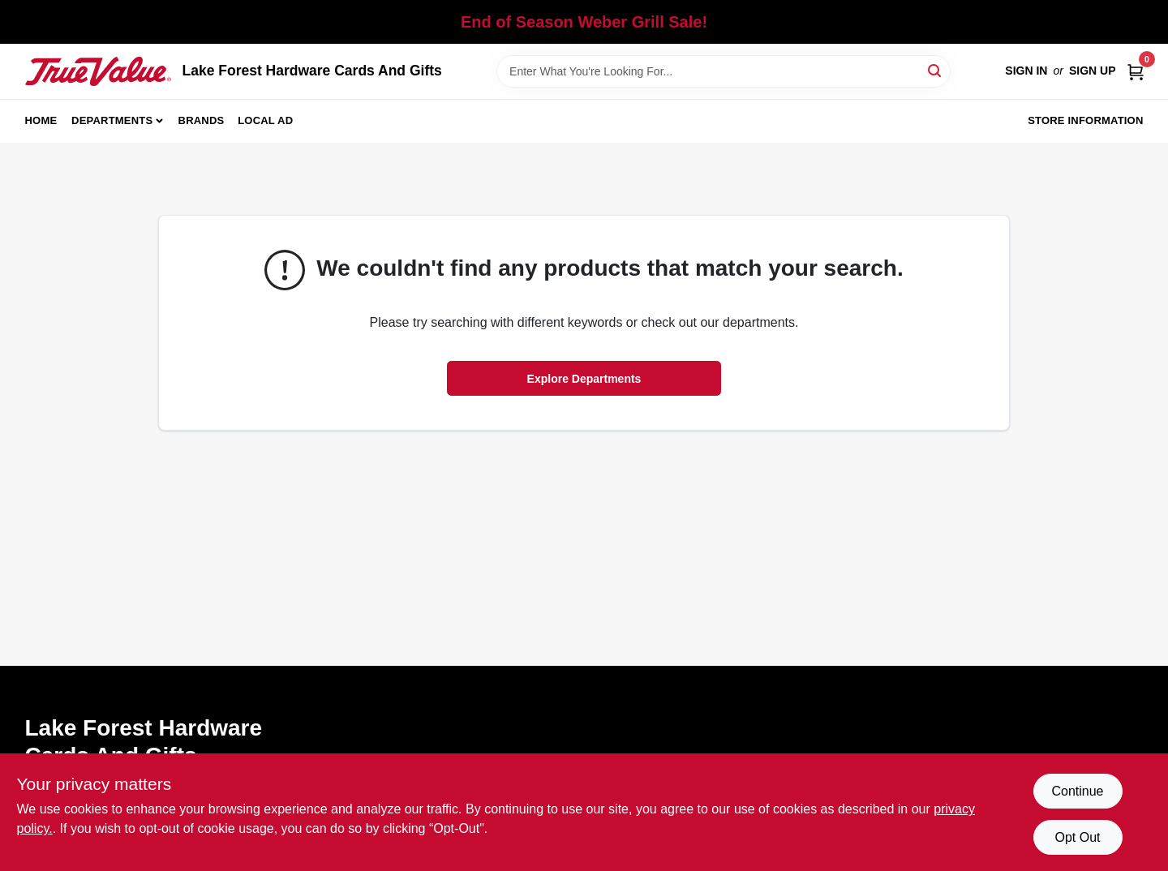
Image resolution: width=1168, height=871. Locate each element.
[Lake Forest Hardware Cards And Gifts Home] (98, 71)
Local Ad (265, 120)
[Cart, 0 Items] (1135, 70)
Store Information (1085, 120)
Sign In (1026, 70)
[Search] (935, 70)
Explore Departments (584, 378)
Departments (111, 120)
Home (41, 120)
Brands (201, 120)
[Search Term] (723, 71)
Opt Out (1077, 837)
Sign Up (1092, 70)
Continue (1077, 791)
